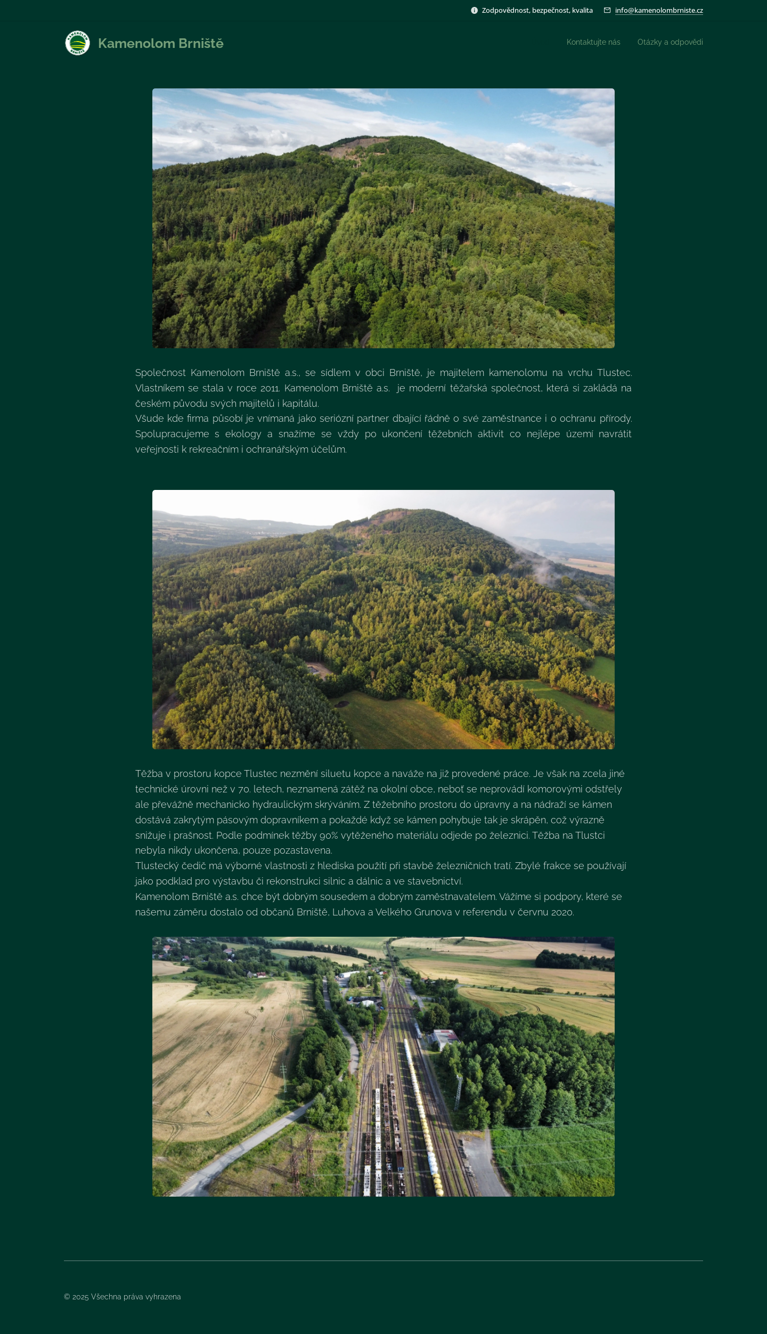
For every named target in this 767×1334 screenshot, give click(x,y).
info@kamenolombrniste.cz (659, 10)
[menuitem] (672, 43)
